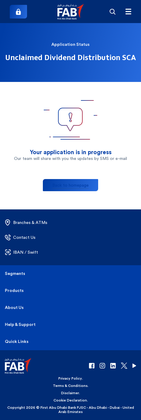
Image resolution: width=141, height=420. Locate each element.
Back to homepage (70, 185)
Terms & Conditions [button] (70, 386)
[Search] (112, 11)
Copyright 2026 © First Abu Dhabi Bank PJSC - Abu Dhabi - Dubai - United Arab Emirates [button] (70, 410)
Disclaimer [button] (70, 393)
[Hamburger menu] (128, 11)
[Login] (18, 12)
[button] (70, 12)
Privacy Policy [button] (70, 378)
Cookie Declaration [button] (70, 400)
